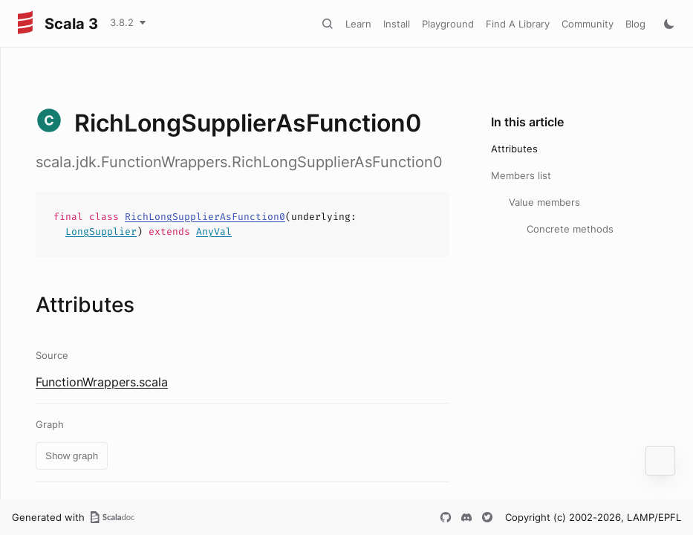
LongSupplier (101, 231)
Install (396, 24)
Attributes (514, 149)
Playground (448, 24)
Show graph (71, 455)
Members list (521, 175)
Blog (635, 24)
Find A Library (518, 24)
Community (588, 24)
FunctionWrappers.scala (102, 381)
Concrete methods (570, 229)
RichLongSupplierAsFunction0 (205, 216)
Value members (544, 202)
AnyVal (214, 231)
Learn (358, 24)
